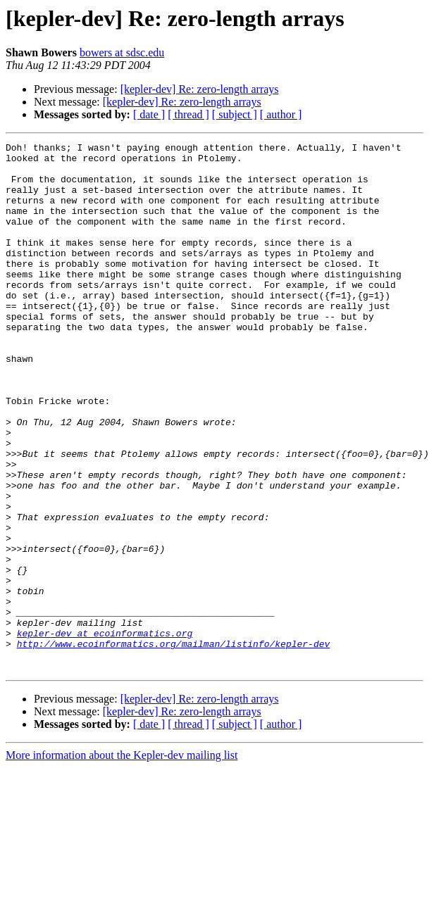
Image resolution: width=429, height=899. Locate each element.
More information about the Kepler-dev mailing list (121, 861)
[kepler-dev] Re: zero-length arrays (199, 89)
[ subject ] (234, 114)
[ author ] (281, 114)
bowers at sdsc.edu (122, 52)
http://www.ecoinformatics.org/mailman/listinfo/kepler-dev (173, 744)
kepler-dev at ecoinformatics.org (105, 732)
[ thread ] (188, 114)
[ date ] (149, 114)
